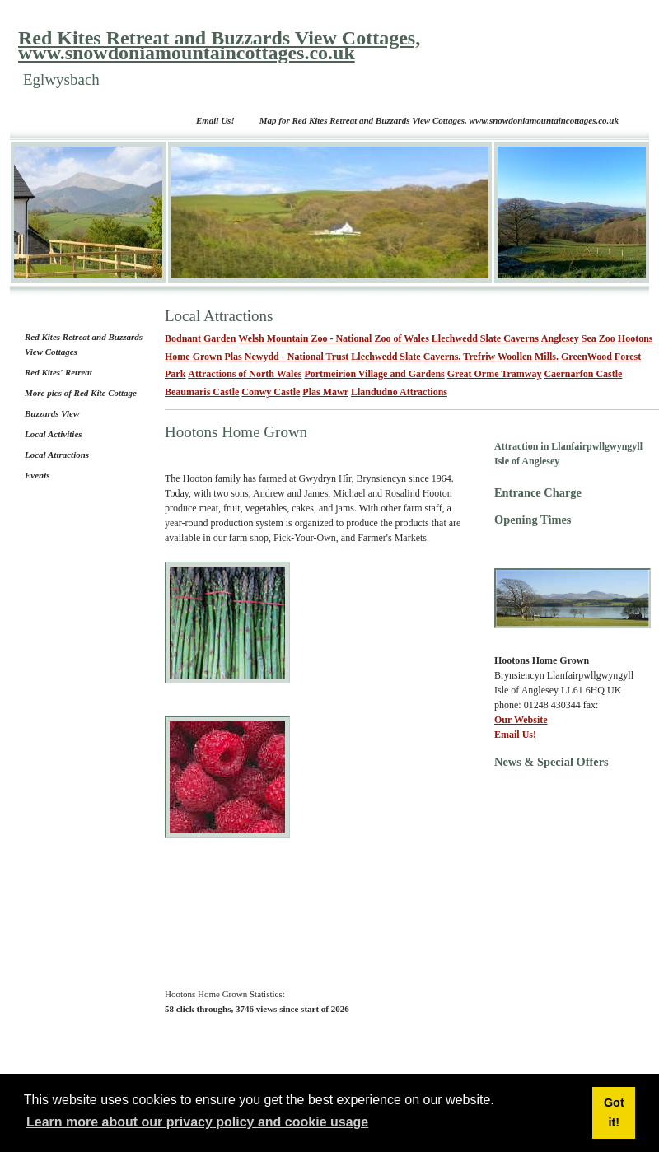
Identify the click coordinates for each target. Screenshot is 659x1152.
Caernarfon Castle (583, 374)
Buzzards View (52, 413)
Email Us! (215, 120)
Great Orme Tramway (494, 374)
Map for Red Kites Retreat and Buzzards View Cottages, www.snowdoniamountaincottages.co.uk (439, 120)
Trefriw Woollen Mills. (511, 356)
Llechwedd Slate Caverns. (405, 356)
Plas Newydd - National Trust (286, 356)
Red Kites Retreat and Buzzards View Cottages (84, 344)
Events (37, 475)
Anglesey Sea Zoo (578, 338)
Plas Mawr (325, 392)
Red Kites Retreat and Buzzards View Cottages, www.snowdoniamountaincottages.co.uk (219, 45)
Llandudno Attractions (399, 392)
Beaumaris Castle (202, 392)
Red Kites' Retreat (58, 372)
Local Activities (53, 434)
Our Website (521, 719)
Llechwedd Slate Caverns (485, 338)
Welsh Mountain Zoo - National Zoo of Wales (333, 338)
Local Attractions (57, 454)
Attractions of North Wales (244, 374)
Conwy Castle (270, 392)
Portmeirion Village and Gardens (374, 374)
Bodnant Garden (200, 338)
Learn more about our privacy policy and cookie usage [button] (197, 1122)
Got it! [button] (614, 1112)
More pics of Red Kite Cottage (81, 393)
